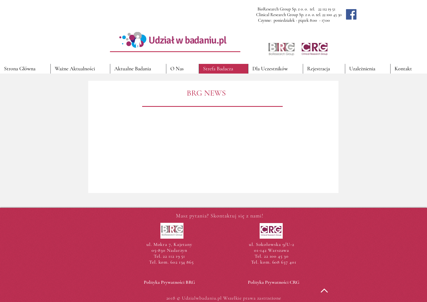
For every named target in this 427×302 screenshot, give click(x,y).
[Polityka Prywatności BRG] (169, 282)
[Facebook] (351, 14)
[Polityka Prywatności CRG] (273, 282)
